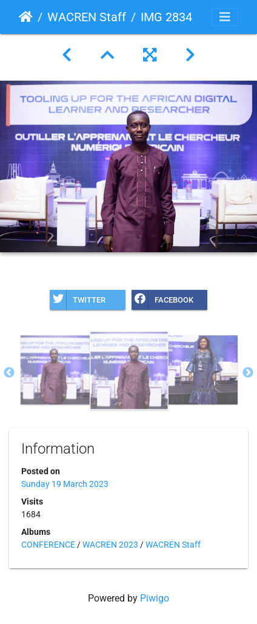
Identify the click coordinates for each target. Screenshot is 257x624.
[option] (55, 370)
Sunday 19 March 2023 (64, 484)
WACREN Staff (86, 17)
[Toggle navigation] (225, 17)
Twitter (77, 300)
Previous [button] (9, 373)
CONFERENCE (48, 544)
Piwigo (154, 598)
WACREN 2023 (110, 544)
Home (26, 17)
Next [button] (248, 373)
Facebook (162, 300)
